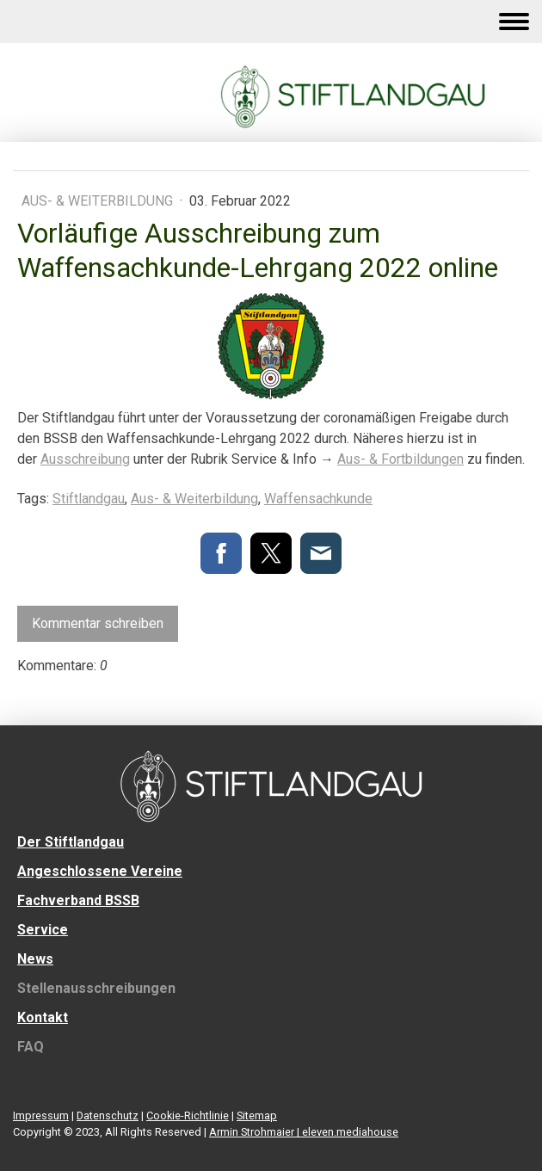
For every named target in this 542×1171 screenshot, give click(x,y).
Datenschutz (108, 1115)
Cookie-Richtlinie (187, 1115)
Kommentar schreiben (97, 623)
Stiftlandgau (88, 498)
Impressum (41, 1115)
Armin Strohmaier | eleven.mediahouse (303, 1131)
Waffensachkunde (318, 498)
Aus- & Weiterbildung (99, 201)
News (35, 959)
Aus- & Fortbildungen (400, 459)
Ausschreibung (85, 459)
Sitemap (257, 1115)
